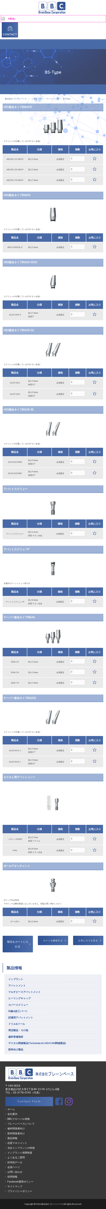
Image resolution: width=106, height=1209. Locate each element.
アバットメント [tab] (17, 985)
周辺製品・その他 (18, 1030)
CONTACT (10, 34)
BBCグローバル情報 (18, 1118)
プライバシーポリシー (19, 1191)
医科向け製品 (15, 1049)
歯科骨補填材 (15, 1036)
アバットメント (53, 98)
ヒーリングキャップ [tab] (19, 998)
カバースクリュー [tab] (18, 1004)
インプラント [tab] (15, 979)
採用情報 (12, 1176)
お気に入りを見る (88, 940)
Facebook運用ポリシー (20, 1181)
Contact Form (29, 1101)
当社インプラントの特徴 (21, 1147)
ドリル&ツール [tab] (16, 1023)
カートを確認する (53, 940)
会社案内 (12, 1113)
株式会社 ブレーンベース (16, 98)
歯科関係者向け (16, 1128)
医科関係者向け (16, 1133)
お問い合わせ (14, 1171)
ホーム (11, 1109)
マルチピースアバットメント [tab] (24, 991)
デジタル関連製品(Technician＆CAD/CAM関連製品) (37, 1043)
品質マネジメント (17, 1142)
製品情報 (12, 1138)
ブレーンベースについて (21, 1123)
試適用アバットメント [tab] (20, 1017)
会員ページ (13, 1167)
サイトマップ (14, 1186)
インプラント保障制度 (19, 1152)
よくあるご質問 (16, 1157)
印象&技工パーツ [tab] (17, 1011)
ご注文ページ (37, 98)
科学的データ (14, 1162)
